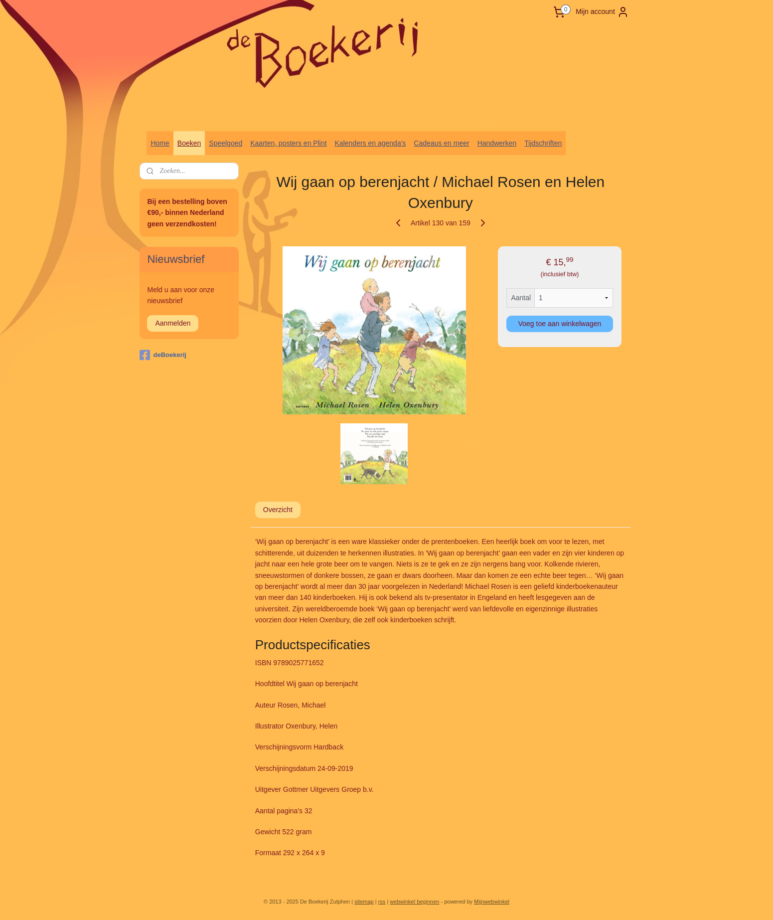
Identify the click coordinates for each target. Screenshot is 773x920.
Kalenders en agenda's (370, 143)
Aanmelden (172, 323)
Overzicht (277, 510)
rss (382, 902)
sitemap (364, 902)
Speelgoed (225, 143)
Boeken (189, 143)
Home (160, 143)
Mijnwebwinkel (491, 902)
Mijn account (602, 12)
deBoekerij (163, 355)
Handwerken (497, 143)
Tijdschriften (543, 143)
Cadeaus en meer (441, 143)
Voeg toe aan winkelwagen (559, 324)
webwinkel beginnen (414, 902)
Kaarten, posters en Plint (288, 143)
